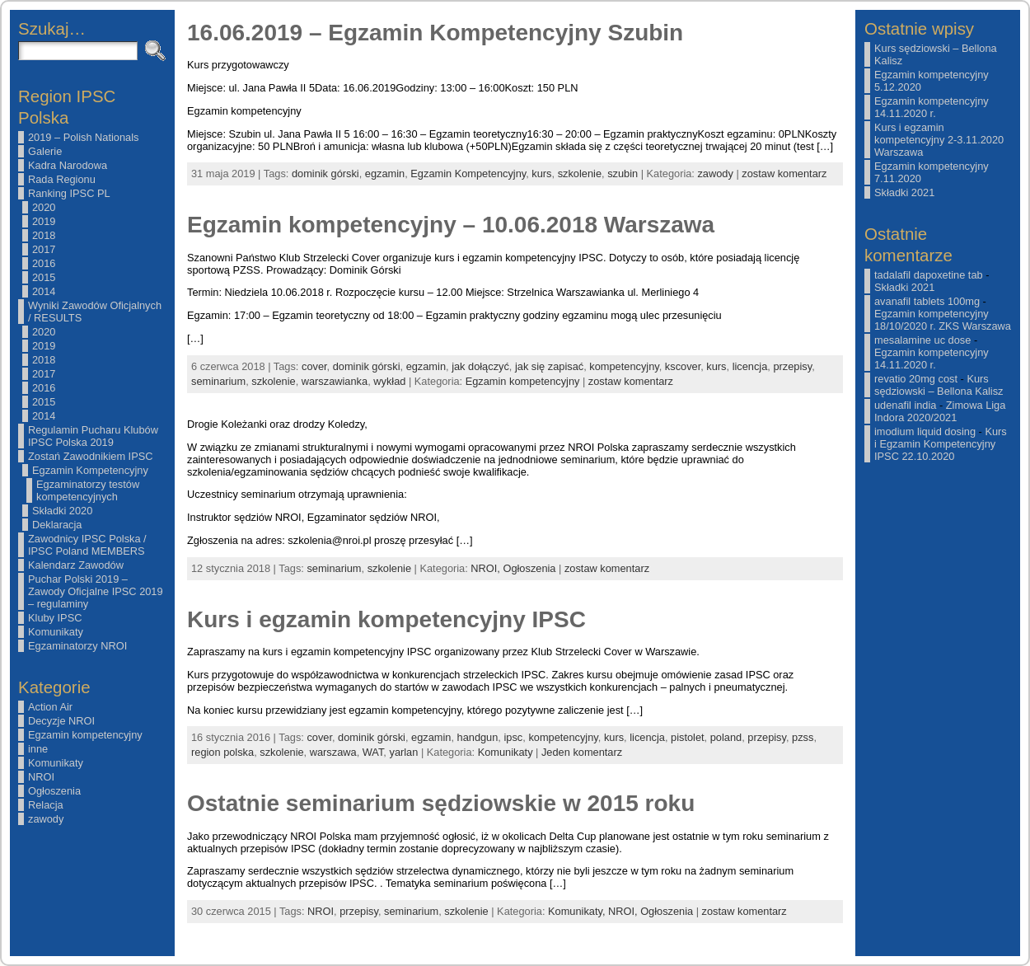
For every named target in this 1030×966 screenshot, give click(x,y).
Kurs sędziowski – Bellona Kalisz (938, 385)
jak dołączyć (480, 366)
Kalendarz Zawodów (76, 565)
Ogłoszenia (54, 791)
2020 (43, 207)
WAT (373, 752)
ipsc (512, 737)
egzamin (385, 173)
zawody (45, 819)
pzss (802, 737)
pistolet (688, 737)
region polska (222, 752)
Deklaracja (57, 524)
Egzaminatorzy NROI (77, 646)
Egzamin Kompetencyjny (90, 470)
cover (314, 366)
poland (726, 737)
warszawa (333, 752)
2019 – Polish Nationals (83, 137)
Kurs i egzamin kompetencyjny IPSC (386, 619)
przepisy (792, 366)
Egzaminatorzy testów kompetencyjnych (87, 490)
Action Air (50, 707)
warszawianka (335, 381)
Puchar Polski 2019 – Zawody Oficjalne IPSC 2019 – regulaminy (95, 591)
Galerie (45, 151)
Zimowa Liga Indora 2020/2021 (939, 411)
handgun (478, 737)
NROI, (487, 568)
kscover (682, 366)
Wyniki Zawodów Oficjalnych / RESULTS (95, 311)
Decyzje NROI (61, 721)
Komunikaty (55, 632)
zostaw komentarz (784, 173)
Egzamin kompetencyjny (85, 735)
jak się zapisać (549, 366)
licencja (750, 366)
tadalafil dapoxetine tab (928, 275)
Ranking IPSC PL (69, 193)
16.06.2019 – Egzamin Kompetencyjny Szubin (435, 32)
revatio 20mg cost (915, 379)
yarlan (403, 752)
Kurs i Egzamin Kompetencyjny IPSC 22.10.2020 (940, 443)
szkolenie (580, 173)
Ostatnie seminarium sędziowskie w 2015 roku (441, 803)
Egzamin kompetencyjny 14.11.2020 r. (931, 107)
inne (38, 749)
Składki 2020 (62, 510)
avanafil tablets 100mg (927, 301)
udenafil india (905, 405)
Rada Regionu (62, 179)
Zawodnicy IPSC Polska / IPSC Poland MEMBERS (87, 544)
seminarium (218, 381)
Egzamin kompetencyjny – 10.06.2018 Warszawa (450, 224)
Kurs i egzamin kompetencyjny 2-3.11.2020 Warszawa (939, 139)
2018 (43, 235)
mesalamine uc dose (922, 340)
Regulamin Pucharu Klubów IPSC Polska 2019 (93, 436)
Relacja (45, 805)
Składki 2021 (904, 192)
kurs (541, 173)
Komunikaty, (578, 911)
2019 (43, 221)
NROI (41, 777)
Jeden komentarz (581, 752)
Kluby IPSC (55, 618)
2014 (43, 291)
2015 (43, 277)
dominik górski (325, 173)
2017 (43, 249)
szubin (622, 173)
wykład (389, 381)
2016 (43, 263)
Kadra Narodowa (67, 165)
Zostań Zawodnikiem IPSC (90, 456)
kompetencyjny (623, 366)
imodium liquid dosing (925, 431)
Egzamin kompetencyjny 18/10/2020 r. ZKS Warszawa (942, 319)
